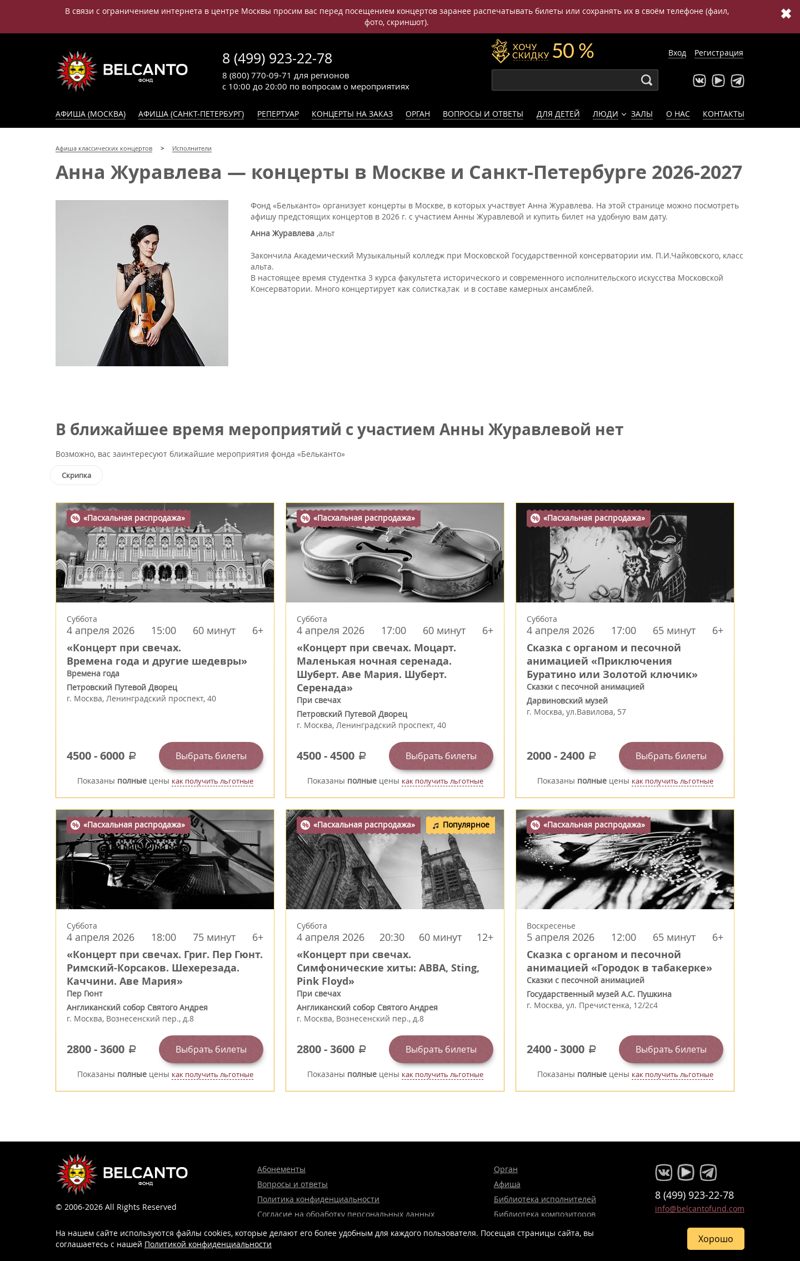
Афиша (507, 1184)
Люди (605, 113)
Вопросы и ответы (483, 113)
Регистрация (718, 52)
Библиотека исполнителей (545, 1199)
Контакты (723, 113)
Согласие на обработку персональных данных (345, 1214)
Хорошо (715, 1239)
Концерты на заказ (352, 113)
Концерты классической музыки (122, 71)
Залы (642, 113)
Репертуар (278, 113)
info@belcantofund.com (699, 1208)
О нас (678, 113)
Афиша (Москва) (91, 113)
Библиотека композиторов (545, 1214)
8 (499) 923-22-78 (277, 58)
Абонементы (281, 1169)
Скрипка (76, 475)
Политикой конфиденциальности (208, 1244)
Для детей (558, 113)
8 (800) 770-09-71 (257, 75)
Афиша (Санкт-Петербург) (191, 113)
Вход (677, 52)
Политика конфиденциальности (318, 1199)
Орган (418, 113)
